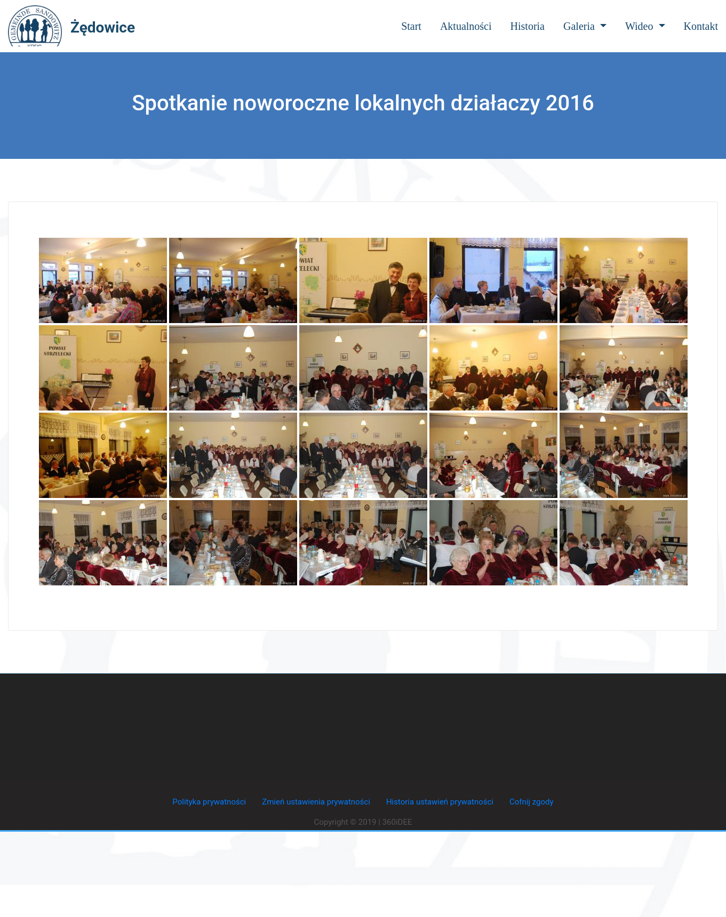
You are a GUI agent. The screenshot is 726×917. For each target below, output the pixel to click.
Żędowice (102, 27)
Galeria (585, 26)
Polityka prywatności (209, 802)
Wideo (645, 26)
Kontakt (701, 26)
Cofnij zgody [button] (531, 802)
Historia (527, 26)
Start (411, 26)
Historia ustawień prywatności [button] (439, 802)
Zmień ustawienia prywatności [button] (316, 802)
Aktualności (466, 26)
